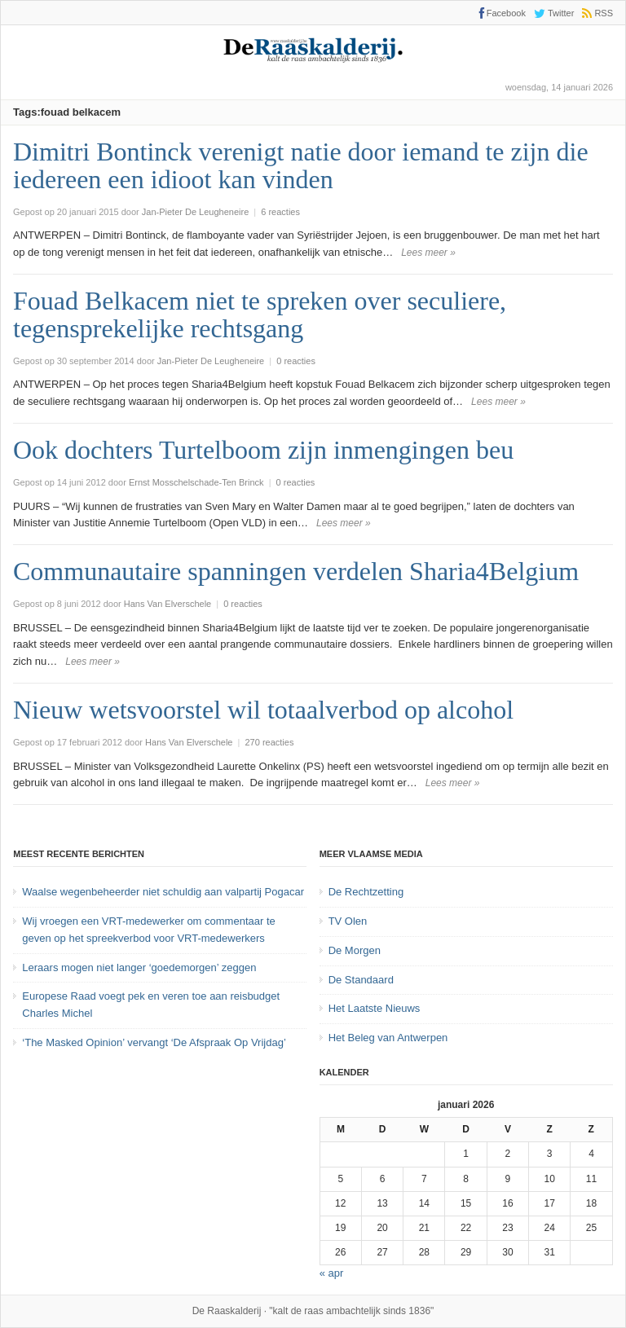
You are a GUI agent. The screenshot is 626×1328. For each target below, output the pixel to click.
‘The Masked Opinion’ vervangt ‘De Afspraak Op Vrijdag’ (153, 1042)
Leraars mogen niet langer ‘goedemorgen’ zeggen (139, 967)
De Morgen (354, 950)
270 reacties (269, 742)
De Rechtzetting (366, 892)
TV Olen (348, 921)
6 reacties (280, 212)
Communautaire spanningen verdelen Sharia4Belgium (296, 571)
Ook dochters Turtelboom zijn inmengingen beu (263, 449)
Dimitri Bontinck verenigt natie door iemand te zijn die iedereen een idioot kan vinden (301, 165)
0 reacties (295, 361)
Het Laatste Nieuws (374, 1008)
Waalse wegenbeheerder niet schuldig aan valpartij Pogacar (163, 892)
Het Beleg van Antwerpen (388, 1037)
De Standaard (361, 980)
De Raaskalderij (227, 1311)
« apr (332, 1273)
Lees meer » (428, 252)
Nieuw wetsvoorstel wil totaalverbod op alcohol (263, 709)
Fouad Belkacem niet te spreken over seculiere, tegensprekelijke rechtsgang (259, 314)
